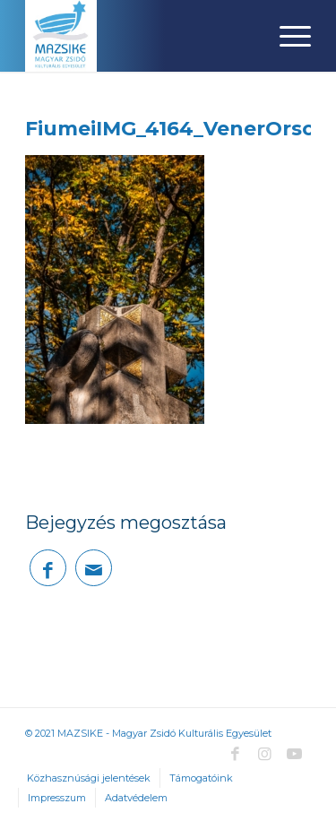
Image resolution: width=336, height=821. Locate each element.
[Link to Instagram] (265, 753)
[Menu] (286, 36)
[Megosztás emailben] (93, 567)
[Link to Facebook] (235, 753)
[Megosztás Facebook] (48, 567)
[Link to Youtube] (294, 753)
